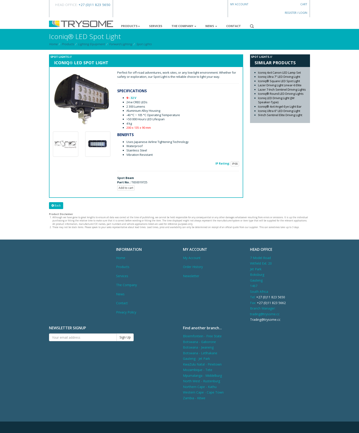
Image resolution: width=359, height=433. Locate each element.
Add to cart (126, 188)
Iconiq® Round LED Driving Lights (281, 94)
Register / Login (296, 13)
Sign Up (125, 337)
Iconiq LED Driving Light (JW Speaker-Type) (276, 100)
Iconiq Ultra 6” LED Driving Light (279, 111)
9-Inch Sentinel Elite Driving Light (280, 115)
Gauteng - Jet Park (196, 358)
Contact (233, 26)
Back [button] (56, 205)
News (211, 26)
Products (130, 26)
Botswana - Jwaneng (198, 347)
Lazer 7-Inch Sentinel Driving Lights (282, 89)
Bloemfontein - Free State (202, 336)
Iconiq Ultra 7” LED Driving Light (279, 77)
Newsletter (191, 276)
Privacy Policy (126, 312)
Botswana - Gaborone (199, 342)
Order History (193, 267)
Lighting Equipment (91, 44)
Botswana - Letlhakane (200, 353)
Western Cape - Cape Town (203, 392)
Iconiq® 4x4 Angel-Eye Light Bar (280, 106)
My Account (239, 4)
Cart (303, 4)
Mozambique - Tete (197, 370)
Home (53, 44)
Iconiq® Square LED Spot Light (279, 81)
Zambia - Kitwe (194, 398)
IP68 (235, 164)
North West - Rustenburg (201, 381)
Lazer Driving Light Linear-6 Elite (280, 85)
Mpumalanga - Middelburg (202, 375)
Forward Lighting (120, 44)
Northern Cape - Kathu (200, 387)
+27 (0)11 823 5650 (94, 4)
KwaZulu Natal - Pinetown (202, 364)
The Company (183, 26)
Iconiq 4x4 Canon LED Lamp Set (279, 72)
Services (155, 26)
